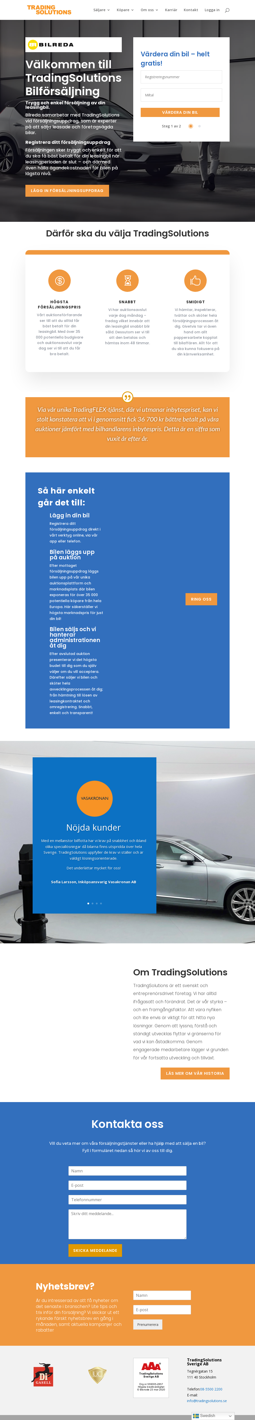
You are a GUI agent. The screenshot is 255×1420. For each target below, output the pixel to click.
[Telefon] (127, 1199)
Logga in (212, 10)
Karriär (171, 10)
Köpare (123, 10)
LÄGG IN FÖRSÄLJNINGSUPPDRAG (67, 190)
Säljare (99, 10)
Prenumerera (147, 1324)
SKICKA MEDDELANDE (95, 1250)
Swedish (204, 1416)
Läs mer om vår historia (195, 1073)
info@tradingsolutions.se (207, 1400)
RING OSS (201, 599)
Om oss (147, 10)
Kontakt (191, 10)
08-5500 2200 (211, 1389)
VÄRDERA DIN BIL (180, 112)
